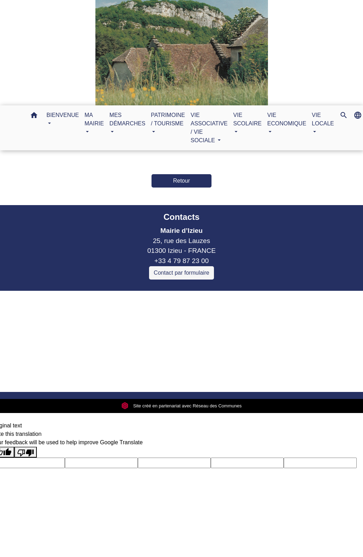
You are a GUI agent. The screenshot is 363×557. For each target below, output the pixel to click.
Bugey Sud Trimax (97, 356)
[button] (34, 116)
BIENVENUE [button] (63, 115)
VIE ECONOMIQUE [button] (286, 119)
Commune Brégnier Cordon (111, 325)
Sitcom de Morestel (99, 345)
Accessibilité (196, 377)
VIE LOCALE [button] (323, 119)
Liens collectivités (130, 299)
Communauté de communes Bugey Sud (129, 315)
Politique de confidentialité (131, 377)
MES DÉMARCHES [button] (127, 119)
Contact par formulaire (181, 273)
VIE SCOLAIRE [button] (247, 119)
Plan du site (240, 377)
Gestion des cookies (295, 377)
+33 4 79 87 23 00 (181, 260)
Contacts (181, 217)
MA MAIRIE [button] (94, 119)
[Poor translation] (25, 452)
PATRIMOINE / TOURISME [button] (168, 119)
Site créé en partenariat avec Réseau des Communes (181, 405)
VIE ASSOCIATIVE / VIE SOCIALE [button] (209, 127)
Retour (181, 181)
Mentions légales (59, 377)
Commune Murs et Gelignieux (114, 335)
